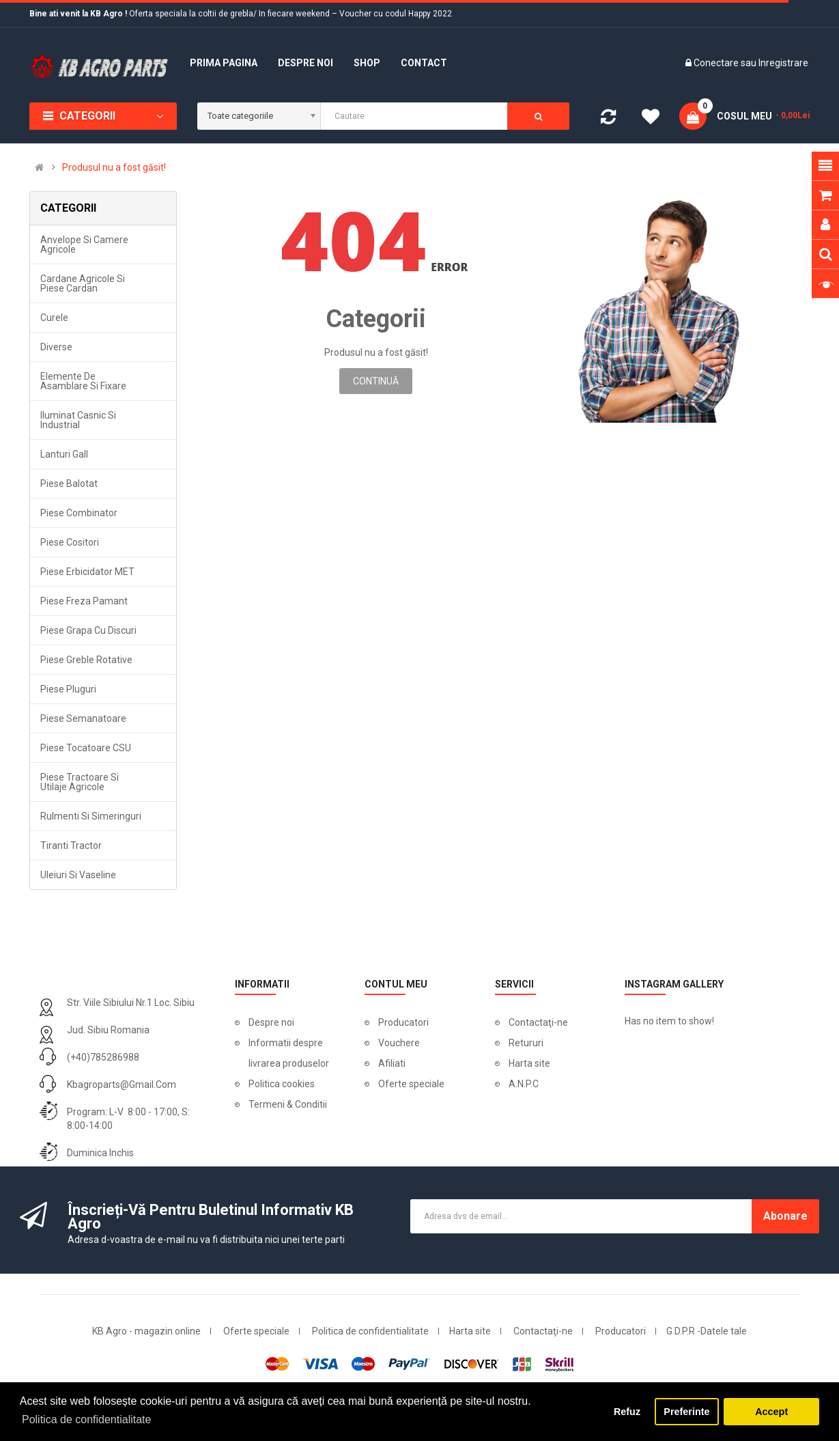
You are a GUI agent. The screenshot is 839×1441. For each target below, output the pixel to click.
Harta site (529, 1063)
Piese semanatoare (83, 718)
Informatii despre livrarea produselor (288, 1053)
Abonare (785, 1215)
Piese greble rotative (86, 659)
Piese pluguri (68, 689)
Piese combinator (78, 512)
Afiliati (392, 1063)
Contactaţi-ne (538, 1022)
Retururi (526, 1042)
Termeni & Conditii (287, 1104)
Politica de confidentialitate (370, 1331)
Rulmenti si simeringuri (90, 816)
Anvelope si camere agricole (84, 244)
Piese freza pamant (84, 601)
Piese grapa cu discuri (88, 630)
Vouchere (399, 1042)
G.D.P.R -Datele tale (706, 1331)
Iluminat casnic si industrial (78, 420)
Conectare (717, 62)
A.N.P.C (524, 1083)
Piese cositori (69, 542)
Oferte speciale (411, 1083)
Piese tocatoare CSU (85, 747)
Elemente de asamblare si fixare (83, 381)
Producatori (403, 1022)
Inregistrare (783, 62)
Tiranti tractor (71, 845)
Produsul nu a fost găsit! (114, 167)
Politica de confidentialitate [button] (86, 1419)
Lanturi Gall (64, 454)
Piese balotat (69, 483)
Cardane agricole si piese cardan (82, 283)
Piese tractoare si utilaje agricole (79, 782)
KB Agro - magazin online (146, 1331)
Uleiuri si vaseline (78, 874)
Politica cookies (281, 1083)
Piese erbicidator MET (87, 571)
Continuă (376, 381)
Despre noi (271, 1022)
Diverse (56, 346)
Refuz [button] (627, 1411)
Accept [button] (771, 1411)
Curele (54, 317)
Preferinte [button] (686, 1411)
